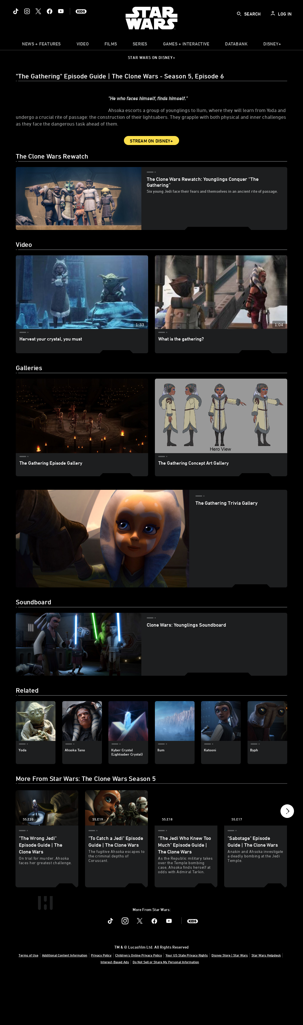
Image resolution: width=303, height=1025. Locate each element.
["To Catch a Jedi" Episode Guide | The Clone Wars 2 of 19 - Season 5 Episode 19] (116, 824)
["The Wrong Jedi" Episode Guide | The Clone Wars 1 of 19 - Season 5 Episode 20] (46, 824)
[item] (41, 45)
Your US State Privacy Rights (187, 1003)
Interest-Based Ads (115, 1010)
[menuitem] (83, 45)
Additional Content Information (64, 1003)
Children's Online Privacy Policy (138, 1003)
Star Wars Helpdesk (266, 1003)
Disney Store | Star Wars (229, 1003)
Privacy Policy (101, 1003)
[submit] (239, 14)
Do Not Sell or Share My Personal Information (166, 1010)
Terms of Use (28, 1003)
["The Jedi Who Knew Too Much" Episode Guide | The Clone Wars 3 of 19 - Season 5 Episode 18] (186, 824)
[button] (287, 829)
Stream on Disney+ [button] (151, 157)
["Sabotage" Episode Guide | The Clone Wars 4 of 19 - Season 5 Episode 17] (255, 824)
